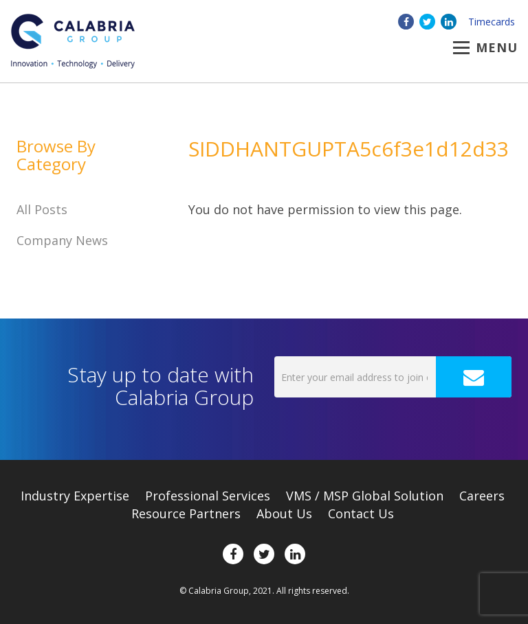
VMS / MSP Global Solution (364, 495)
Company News (62, 240)
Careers (482, 495)
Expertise (75, 495)
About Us (284, 513)
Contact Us (361, 513)
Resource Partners (186, 513)
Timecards (491, 21)
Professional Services (207, 495)
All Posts (41, 209)
